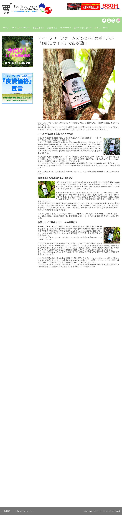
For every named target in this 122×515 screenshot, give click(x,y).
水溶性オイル (39, 28)
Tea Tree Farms (21, 28)
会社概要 (7, 511)
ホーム (6, 28)
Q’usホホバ (65, 28)
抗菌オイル (52, 28)
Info (97, 28)
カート (106, 28)
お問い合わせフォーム (23, 511)
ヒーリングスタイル (83, 28)
